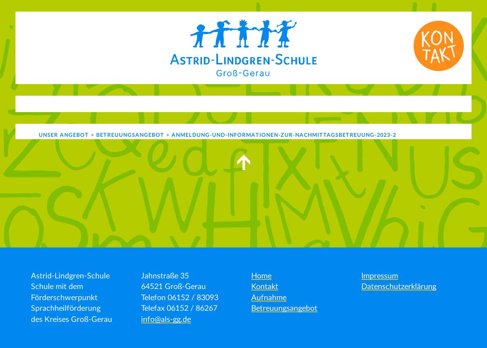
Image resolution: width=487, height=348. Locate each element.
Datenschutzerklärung (398, 286)
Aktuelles (72, 103)
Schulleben (212, 103)
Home (261, 276)
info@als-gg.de (166, 319)
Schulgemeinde (282, 103)
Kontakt (349, 103)
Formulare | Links (411, 103)
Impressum (379, 276)
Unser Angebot (140, 103)
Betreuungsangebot (284, 308)
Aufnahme (268, 298)
